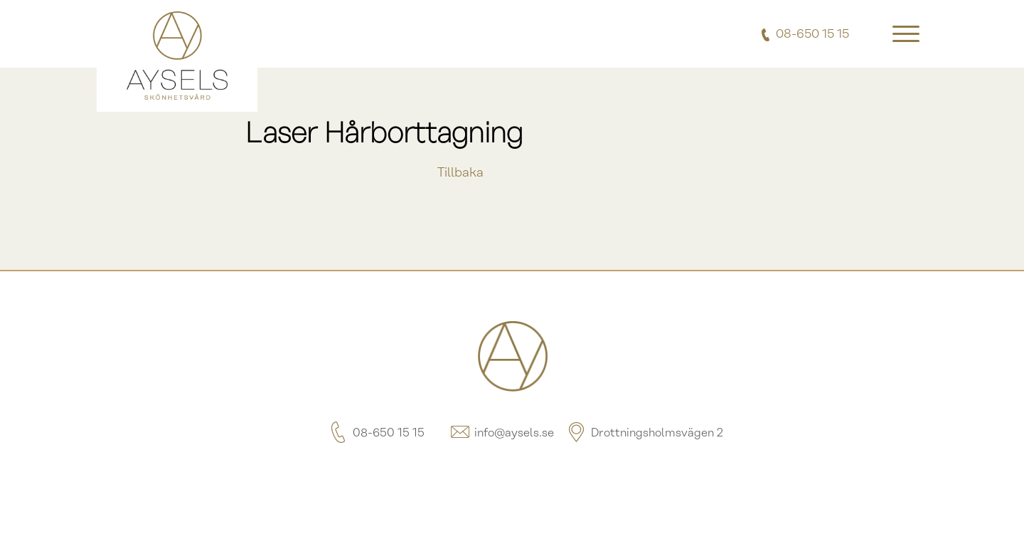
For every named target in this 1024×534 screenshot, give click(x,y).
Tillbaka (460, 173)
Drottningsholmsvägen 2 (644, 433)
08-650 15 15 (376, 433)
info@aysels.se (501, 433)
